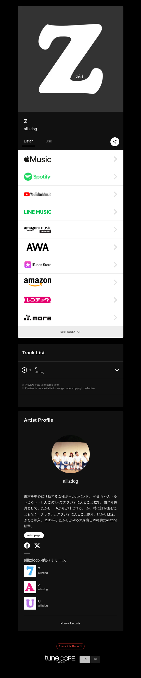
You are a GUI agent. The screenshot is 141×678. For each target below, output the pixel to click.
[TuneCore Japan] (60, 661)
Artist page (34, 535)
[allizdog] (70, 454)
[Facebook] (27, 547)
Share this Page (71, 646)
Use (49, 141)
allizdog (30, 129)
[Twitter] (37, 547)
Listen (28, 141)
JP (95, 659)
